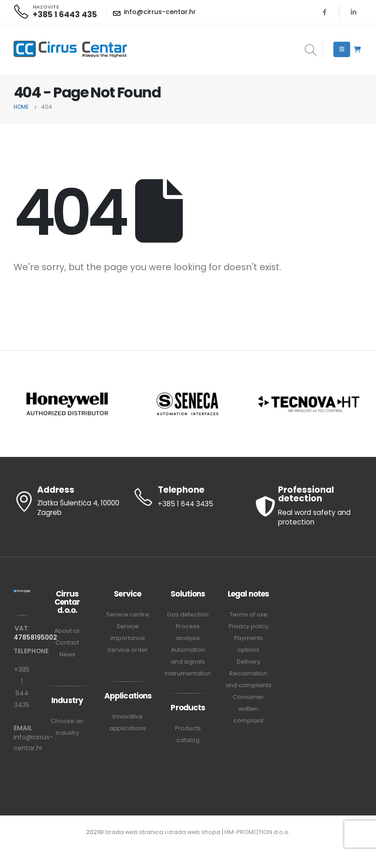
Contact (67, 642)
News (67, 654)
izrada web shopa (193, 832)
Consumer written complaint (248, 708)
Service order (127, 650)
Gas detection (188, 614)
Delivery (248, 661)
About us (67, 631)
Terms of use (249, 614)
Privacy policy (249, 626)
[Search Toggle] (310, 50)
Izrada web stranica (134, 832)
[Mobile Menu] (341, 49)
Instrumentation (188, 673)
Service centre (127, 614)
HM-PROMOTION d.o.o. (257, 832)
